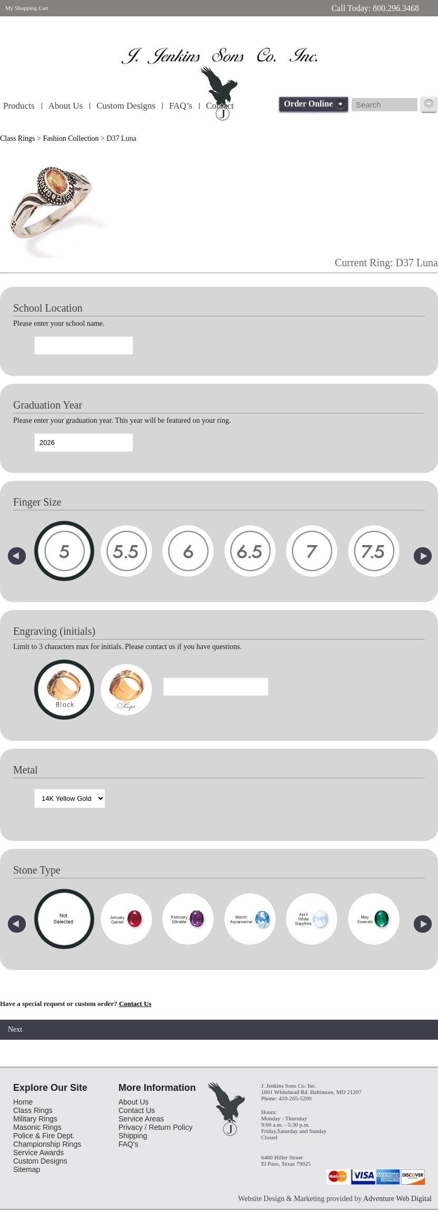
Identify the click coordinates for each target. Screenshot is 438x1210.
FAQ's (128, 1144)
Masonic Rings (37, 1127)
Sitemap (26, 1169)
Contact (220, 106)
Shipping (132, 1135)
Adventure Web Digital (397, 1199)
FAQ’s (180, 106)
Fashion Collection (70, 138)
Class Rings (17, 138)
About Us (65, 106)
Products (19, 106)
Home (23, 1102)
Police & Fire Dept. (44, 1135)
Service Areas (141, 1119)
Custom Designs (125, 106)
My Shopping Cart (26, 8)
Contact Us (135, 1004)
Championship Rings (47, 1144)
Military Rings (35, 1119)
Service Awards (38, 1152)
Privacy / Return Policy (155, 1127)
